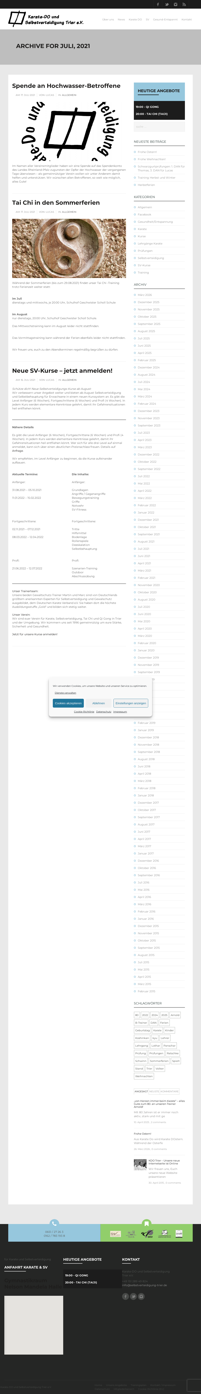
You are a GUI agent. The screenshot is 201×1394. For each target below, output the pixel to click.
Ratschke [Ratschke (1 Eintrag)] (173, 1053)
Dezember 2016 (148, 860)
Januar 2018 (146, 795)
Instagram (175, 4)
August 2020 (146, 599)
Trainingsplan (138, 1385)
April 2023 (145, 440)
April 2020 (145, 628)
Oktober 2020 (147, 592)
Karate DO (135, 19)
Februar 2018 (146, 788)
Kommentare (170, 1091)
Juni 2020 (144, 614)
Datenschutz (103, 711)
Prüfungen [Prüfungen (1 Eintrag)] (156, 1053)
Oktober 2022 (147, 461)
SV (147, 19)
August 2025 (146, 331)
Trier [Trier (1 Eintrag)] (149, 1068)
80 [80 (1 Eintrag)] (137, 1015)
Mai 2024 (144, 389)
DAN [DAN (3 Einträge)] (154, 1022)
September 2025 (149, 324)
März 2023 (145, 447)
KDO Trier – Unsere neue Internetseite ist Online (164, 1162)
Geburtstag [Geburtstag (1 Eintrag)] (142, 1030)
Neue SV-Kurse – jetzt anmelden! (62, 370)
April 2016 (144, 897)
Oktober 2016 (147, 868)
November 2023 (149, 418)
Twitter (166, 4)
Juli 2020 (144, 607)
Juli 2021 (143, 549)
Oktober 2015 (147, 940)
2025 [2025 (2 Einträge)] (164, 1015)
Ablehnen (98, 703)
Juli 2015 (143, 962)
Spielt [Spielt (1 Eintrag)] (176, 1060)
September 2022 (149, 469)
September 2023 (149, 425)
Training (143, 272)
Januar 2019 (146, 730)
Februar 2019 (146, 723)
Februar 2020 (147, 643)
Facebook (157, 4)
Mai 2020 (144, 621)
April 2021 (144, 563)
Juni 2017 (144, 831)
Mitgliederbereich (124, 1389)
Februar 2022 (147, 505)
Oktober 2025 (147, 316)
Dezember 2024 (149, 367)
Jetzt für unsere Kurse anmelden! (35, 634)
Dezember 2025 (148, 302)
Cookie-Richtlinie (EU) (151, 1389)
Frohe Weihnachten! (152, 159)
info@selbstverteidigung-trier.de (144, 1285)
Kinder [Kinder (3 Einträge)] (169, 1030)
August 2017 (146, 824)
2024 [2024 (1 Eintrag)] (155, 1015)
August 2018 (146, 759)
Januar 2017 (146, 853)
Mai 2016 (144, 889)
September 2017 (149, 817)
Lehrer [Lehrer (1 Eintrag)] (165, 1038)
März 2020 (145, 636)
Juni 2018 (144, 766)
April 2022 (145, 491)
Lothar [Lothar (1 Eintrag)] (156, 1045)
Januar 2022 (146, 512)
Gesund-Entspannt (165, 19)
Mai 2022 (144, 483)
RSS (184, 4)
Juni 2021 (144, 556)
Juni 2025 (144, 345)
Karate (142, 229)
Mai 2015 (143, 969)
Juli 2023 (144, 432)
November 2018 (148, 744)
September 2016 (149, 875)
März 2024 (145, 396)
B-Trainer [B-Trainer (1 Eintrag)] (141, 1022)
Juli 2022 (144, 476)
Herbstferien (146, 185)
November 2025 (149, 309)
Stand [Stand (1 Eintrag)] (139, 1068)
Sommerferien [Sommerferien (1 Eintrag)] (159, 1060)
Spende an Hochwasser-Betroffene (66, 85)
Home (98, 1385)
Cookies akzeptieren (68, 703)
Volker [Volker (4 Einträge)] (160, 1068)
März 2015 (144, 984)
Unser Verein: (21, 614)
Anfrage (17, 451)
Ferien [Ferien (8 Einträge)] (164, 1022)
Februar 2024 (147, 403)
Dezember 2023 (148, 411)
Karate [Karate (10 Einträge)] (157, 1030)
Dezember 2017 (148, 802)
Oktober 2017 (147, 810)
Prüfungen (145, 251)
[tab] (141, 1091)
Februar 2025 (147, 360)
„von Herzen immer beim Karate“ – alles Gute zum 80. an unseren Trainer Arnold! (159, 1103)
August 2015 (146, 955)
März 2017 (144, 846)
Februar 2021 (146, 578)
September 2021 (149, 534)
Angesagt (141, 1091)
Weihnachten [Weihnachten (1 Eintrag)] (144, 1076)
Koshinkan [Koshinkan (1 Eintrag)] (142, 1038)
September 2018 (149, 752)
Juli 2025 (144, 338)
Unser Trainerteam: (25, 591)
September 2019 (149, 672)
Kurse (142, 236)
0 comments (159, 1149)
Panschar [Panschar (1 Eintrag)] (169, 1045)
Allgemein (69, 95)
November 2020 (149, 585)
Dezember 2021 (148, 520)
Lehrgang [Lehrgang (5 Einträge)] (141, 1045)
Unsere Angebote (116, 1385)
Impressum (120, 711)
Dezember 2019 (148, 657)
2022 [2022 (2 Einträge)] (145, 1015)
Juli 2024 (144, 382)
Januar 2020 (146, 650)
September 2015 (149, 948)
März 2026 (145, 295)
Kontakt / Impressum (163, 1385)
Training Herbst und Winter (156, 177)
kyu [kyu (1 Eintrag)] (155, 1038)
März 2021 (144, 570)
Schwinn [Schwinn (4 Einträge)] (140, 1060)
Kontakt (187, 19)
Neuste (154, 1091)
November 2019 (148, 665)
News (121, 19)
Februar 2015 (146, 991)
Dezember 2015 (148, 926)
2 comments (158, 1122)
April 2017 (144, 839)
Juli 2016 (143, 882)
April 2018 (144, 773)
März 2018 (144, 781)
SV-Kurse (144, 265)
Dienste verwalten (65, 692)
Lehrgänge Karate (150, 243)
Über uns (108, 19)
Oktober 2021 (147, 527)
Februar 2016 (146, 911)
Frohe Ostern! (147, 152)
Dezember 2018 (148, 737)
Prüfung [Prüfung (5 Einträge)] (140, 1053)
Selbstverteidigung (151, 258)
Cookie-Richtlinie (84, 711)
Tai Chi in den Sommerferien (56, 202)
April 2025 (145, 353)
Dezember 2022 (148, 454)
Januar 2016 (146, 919)
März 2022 (145, 498)
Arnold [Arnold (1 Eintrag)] (175, 1015)
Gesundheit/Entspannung (155, 222)
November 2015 (148, 933)
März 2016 (144, 904)
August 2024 (146, 374)
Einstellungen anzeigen (131, 703)
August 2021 (146, 541)
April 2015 (144, 977)
